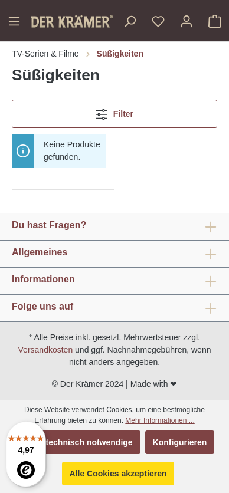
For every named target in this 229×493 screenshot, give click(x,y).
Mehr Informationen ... (159, 420)
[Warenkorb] (215, 21)
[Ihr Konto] (186, 21)
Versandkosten (45, 349)
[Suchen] (130, 21)
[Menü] (14, 21)
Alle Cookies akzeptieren (118, 473)
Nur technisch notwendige (81, 442)
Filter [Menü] (114, 112)
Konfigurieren (180, 442)
